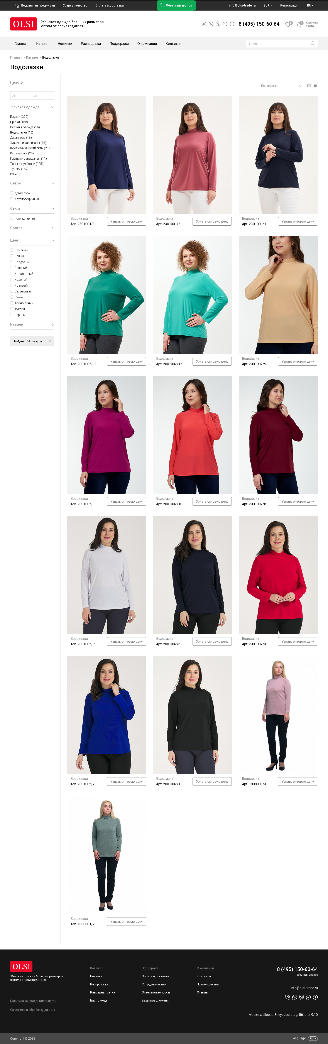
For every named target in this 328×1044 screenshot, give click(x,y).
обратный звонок (307, 974)
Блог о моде (99, 1000)
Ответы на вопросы (156, 992)
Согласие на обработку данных (32, 1010)
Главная (21, 44)
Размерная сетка (102, 992)
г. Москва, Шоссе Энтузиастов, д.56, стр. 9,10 (281, 1015)
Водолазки (50, 57)
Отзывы (202, 992)
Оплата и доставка (109, 5)
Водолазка (79, 218)
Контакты (173, 44)
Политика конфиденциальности (33, 1001)
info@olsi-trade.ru (304, 988)
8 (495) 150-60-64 (259, 24)
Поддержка (119, 44)
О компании (147, 44)
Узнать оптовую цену (126, 221)
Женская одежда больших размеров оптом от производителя (36, 978)
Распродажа (91, 44)
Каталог (42, 44)
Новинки (65, 44)
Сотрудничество (154, 984)
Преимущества (208, 984)
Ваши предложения (156, 1000)
